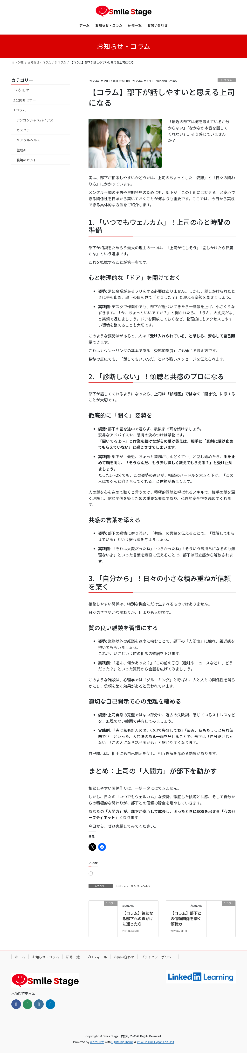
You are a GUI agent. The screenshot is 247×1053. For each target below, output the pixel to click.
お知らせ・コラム (45, 956)
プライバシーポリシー (158, 956)
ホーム (20, 956)
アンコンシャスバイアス (34, 120)
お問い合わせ (124, 956)
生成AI (21, 150)
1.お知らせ (21, 89)
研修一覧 (73, 956)
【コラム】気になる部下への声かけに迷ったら (137, 918)
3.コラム (227, 80)
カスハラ (23, 130)
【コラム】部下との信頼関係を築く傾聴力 (186, 918)
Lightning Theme (122, 1042)
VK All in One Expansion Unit (155, 1042)
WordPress (97, 1042)
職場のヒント (26, 159)
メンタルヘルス (140, 886)
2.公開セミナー (24, 100)
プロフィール (97, 956)
